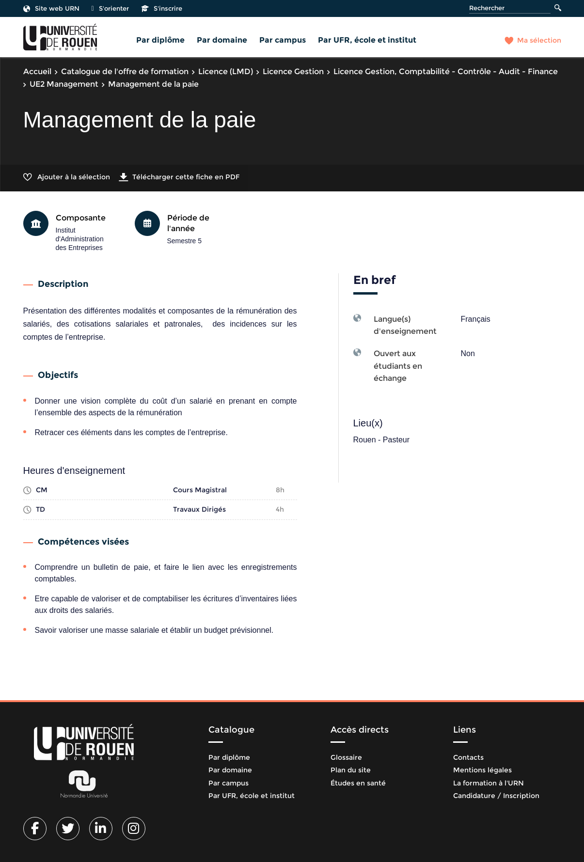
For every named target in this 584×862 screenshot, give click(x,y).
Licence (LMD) (225, 71)
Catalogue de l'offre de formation (125, 71)
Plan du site (351, 770)
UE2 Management (64, 84)
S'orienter (110, 8)
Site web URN (51, 8)
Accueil (37, 71)
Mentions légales (482, 770)
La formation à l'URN (488, 783)
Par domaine (222, 40)
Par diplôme (160, 40)
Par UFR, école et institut (367, 40)
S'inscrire (161, 8)
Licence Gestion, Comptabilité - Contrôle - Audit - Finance (445, 71)
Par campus (282, 40)
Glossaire (346, 757)
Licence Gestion (293, 71)
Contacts (468, 757)
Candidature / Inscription (496, 795)
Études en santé (358, 783)
